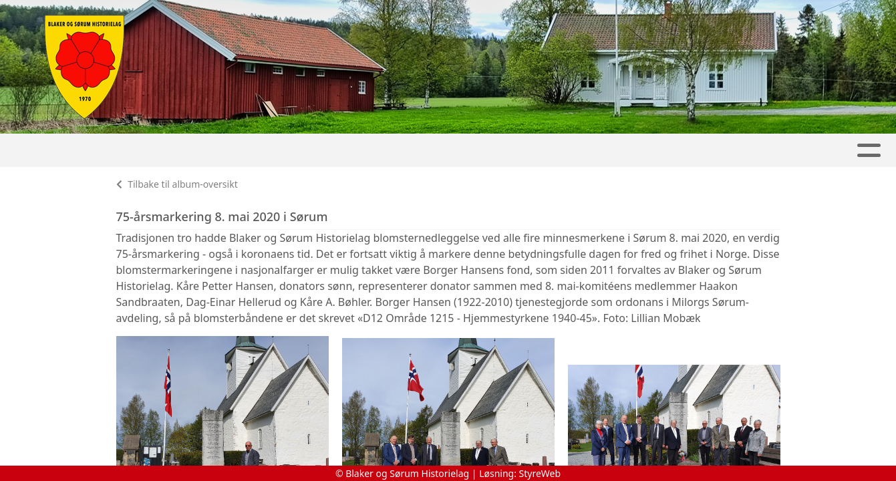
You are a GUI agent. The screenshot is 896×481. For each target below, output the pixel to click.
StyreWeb (540, 473)
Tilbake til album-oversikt (177, 184)
